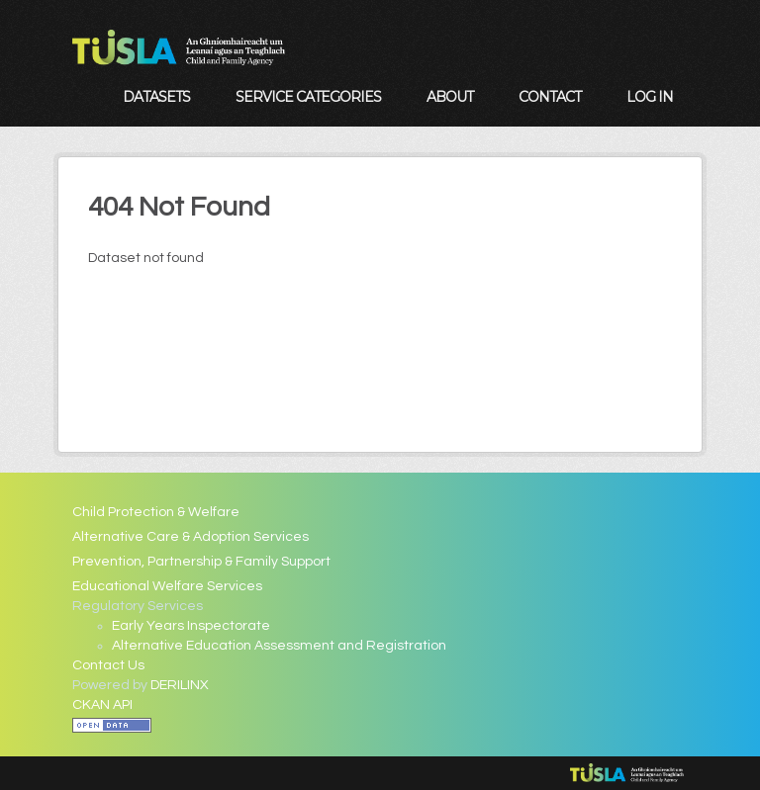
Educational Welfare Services (167, 586)
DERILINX (179, 685)
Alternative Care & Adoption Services (190, 537)
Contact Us (108, 665)
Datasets (156, 97)
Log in (649, 97)
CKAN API (102, 705)
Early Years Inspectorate (191, 626)
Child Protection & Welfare (155, 512)
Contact (550, 97)
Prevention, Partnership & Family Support (201, 562)
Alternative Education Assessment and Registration (279, 646)
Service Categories (308, 97)
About (450, 97)
